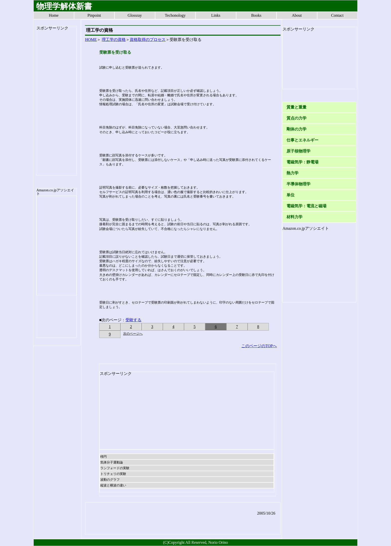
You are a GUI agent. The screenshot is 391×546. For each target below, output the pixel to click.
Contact (337, 15)
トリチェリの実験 (113, 474)
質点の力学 (296, 118)
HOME (91, 39)
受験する (133, 320)
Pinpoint (94, 15)
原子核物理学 (298, 151)
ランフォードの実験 (114, 468)
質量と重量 (296, 107)
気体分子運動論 (111, 462)
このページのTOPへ (259, 346)
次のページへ (133, 333)
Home (54, 15)
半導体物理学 (298, 184)
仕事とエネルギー (302, 140)
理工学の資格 (114, 39)
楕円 (103, 456)
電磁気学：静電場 (302, 162)
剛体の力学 (296, 129)
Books (256, 15)
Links (215, 15)
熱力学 (292, 173)
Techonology (175, 15)
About (297, 15)
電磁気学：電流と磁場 (306, 206)
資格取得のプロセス (148, 39)
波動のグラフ (110, 479)
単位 (290, 195)
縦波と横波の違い (113, 485)
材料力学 (294, 217)
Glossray (135, 15)
